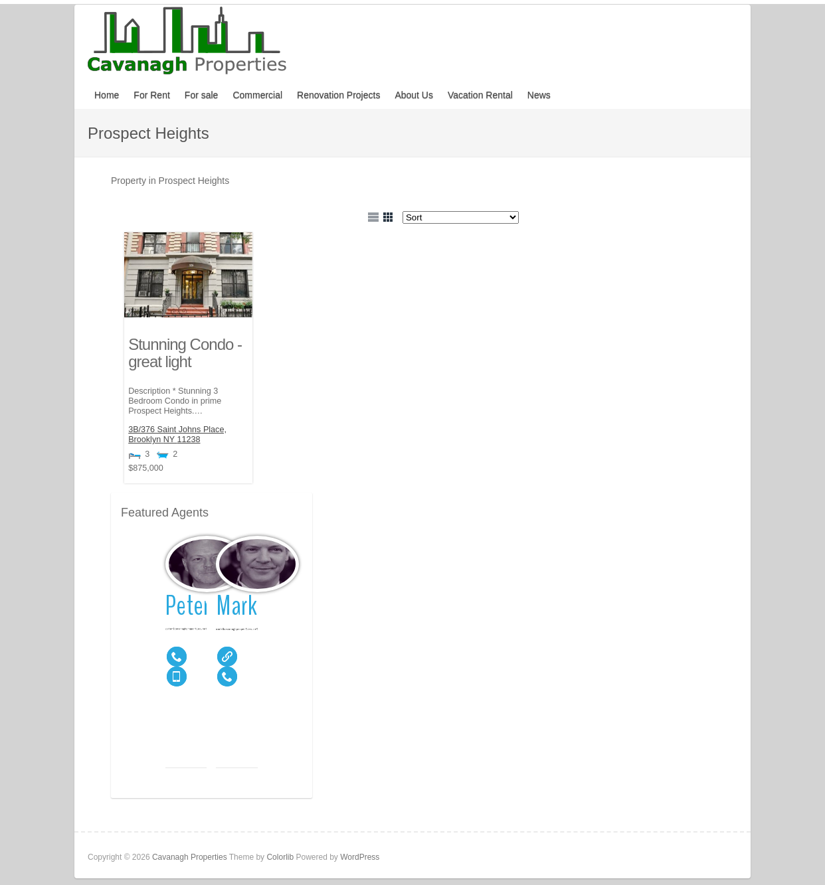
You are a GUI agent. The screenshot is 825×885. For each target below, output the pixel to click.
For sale (202, 95)
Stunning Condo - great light (185, 352)
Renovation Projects (338, 95)
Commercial (257, 95)
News (539, 95)
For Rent (151, 95)
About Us (414, 95)
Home (106, 95)
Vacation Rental (480, 95)
